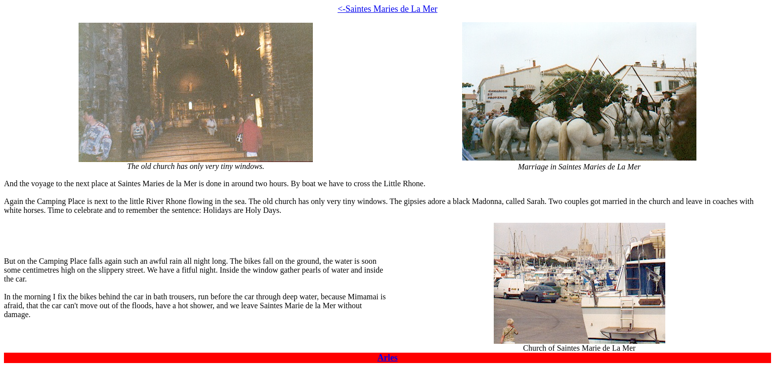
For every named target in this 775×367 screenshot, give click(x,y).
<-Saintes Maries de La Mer (387, 9)
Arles (388, 358)
